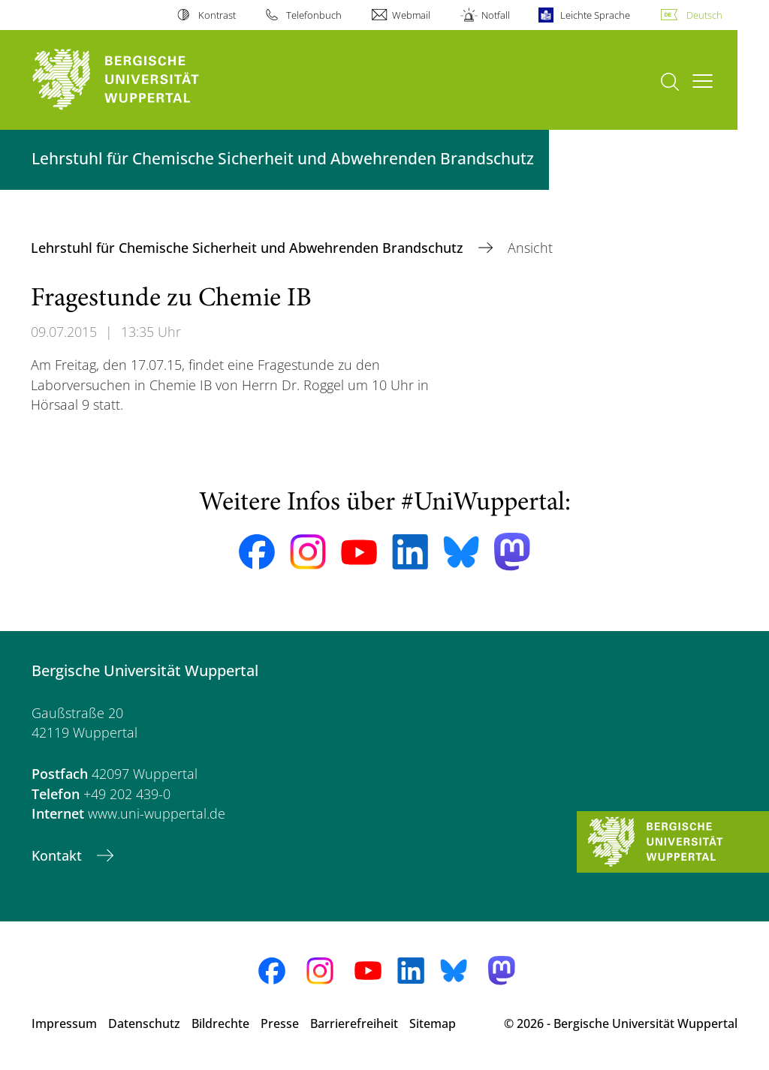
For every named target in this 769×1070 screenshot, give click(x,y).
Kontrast (217, 15)
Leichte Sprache (595, 15)
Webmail (411, 15)
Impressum (64, 1023)
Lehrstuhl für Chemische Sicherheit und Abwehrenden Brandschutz (249, 248)
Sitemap (432, 1023)
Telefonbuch (314, 15)
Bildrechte (220, 1023)
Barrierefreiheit (354, 1023)
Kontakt (59, 855)
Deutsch (704, 15)
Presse (280, 1023)
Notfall (495, 15)
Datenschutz (144, 1023)
